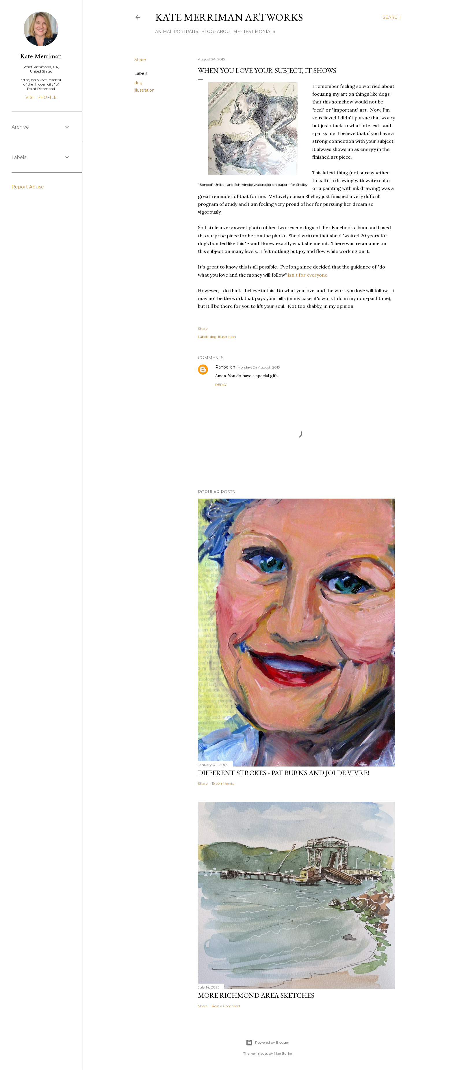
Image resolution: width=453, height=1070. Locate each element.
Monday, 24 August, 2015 (258, 367)
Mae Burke (283, 1053)
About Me (228, 31)
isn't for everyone (307, 275)
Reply (220, 384)
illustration (144, 90)
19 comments (223, 783)
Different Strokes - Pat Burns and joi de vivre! (284, 772)
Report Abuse (28, 187)
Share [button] (140, 59)
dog (138, 82)
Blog (207, 31)
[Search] (392, 17)
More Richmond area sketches (256, 995)
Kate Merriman (41, 55)
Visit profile (41, 97)
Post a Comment (226, 1006)
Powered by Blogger (267, 1042)
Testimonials (259, 31)
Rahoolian (225, 367)
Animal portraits (176, 31)
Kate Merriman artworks (229, 17)
